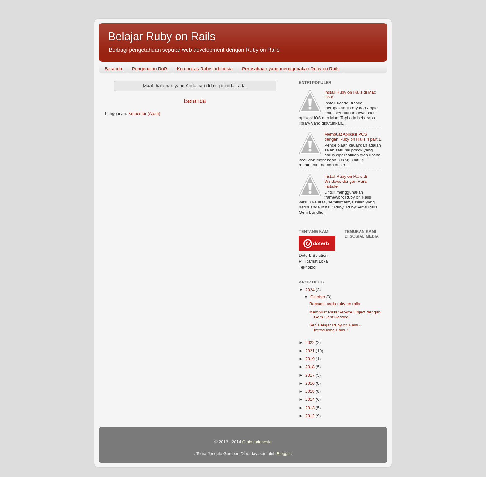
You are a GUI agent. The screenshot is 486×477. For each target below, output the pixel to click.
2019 (310, 359)
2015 (310, 391)
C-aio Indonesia (257, 442)
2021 (310, 350)
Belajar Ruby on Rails (161, 36)
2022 (310, 342)
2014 (310, 399)
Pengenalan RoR (149, 68)
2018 (310, 367)
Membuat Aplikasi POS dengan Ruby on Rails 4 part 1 (352, 137)
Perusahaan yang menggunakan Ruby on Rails (290, 68)
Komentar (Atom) (144, 113)
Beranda (113, 68)
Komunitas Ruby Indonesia (204, 68)
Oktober (318, 297)
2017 (310, 375)
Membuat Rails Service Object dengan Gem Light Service (345, 314)
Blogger (284, 453)
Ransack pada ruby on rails (334, 303)
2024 (310, 289)
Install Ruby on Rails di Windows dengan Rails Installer (345, 181)
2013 (310, 407)
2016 (310, 383)
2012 (310, 416)
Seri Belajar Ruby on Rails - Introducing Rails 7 (335, 327)
